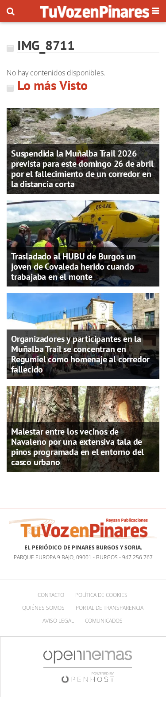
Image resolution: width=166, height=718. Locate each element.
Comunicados (104, 620)
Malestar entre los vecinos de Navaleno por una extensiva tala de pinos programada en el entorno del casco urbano (77, 447)
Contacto (51, 595)
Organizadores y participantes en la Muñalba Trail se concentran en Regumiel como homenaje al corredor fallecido (80, 354)
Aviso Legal (58, 620)
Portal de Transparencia (109, 608)
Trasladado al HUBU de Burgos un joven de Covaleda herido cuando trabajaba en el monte (73, 266)
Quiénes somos (43, 608)
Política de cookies (101, 595)
